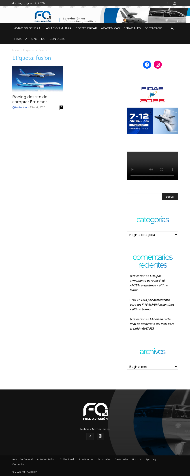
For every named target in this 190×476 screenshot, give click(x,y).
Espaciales (132, 28)
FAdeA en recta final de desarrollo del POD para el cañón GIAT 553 (152, 323)
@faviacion (19, 107)
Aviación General (28, 28)
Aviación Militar (58, 28)
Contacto (57, 38)
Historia (20, 38)
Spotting (38, 38)
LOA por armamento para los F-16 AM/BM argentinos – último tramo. (152, 304)
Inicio (15, 50)
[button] (172, 28)
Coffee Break (86, 28)
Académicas (110, 28)
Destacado (153, 28)
